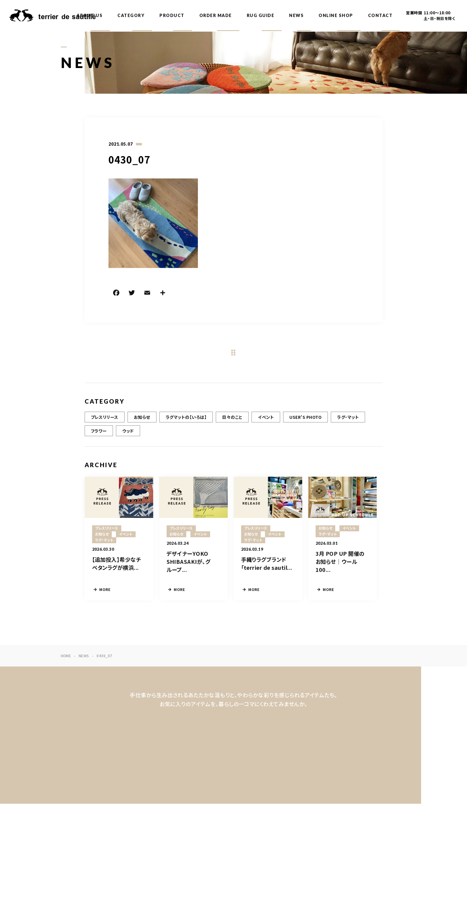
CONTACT (380, 15)
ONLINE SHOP (336, 15)
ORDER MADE (215, 15)
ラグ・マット (348, 419)
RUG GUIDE (260, 15)
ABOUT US (90, 15)
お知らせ (142, 419)
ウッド (128, 432)
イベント (266, 419)
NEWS (296, 15)
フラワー (99, 432)
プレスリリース (104, 419)
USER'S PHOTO (305, 419)
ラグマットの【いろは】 (186, 419)
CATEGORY (131, 15)
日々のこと (232, 419)
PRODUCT (171, 15)
